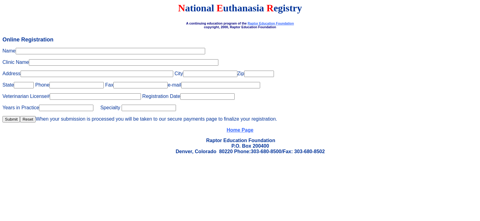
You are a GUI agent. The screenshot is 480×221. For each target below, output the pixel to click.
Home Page (240, 130)
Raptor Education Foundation (271, 23)
